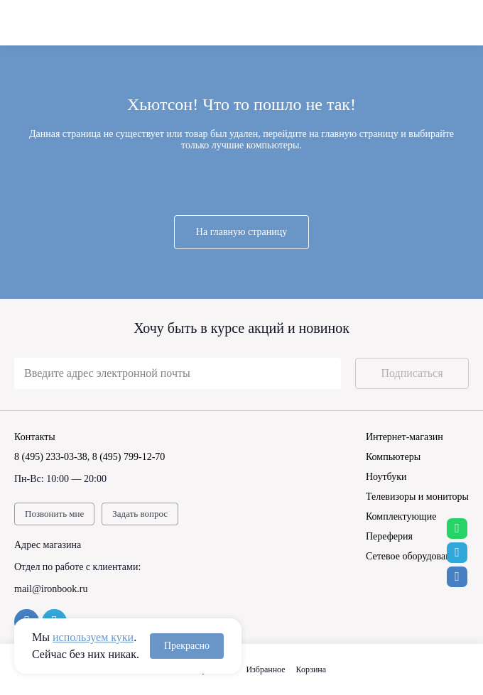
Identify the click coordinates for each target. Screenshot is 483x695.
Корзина (311, 669)
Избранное (265, 669)
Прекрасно (187, 645)
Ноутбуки (386, 476)
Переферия (389, 536)
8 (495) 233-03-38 (50, 457)
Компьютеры (393, 457)
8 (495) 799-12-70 (128, 457)
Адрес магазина (47, 545)
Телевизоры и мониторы (417, 496)
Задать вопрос (140, 513)
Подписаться (412, 373)
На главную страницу (241, 231)
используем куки (93, 637)
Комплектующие (401, 516)
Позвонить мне (54, 513)
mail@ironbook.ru (51, 589)
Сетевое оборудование (413, 556)
